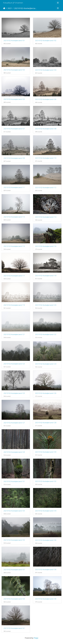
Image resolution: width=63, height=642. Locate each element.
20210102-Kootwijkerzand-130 (45, 452)
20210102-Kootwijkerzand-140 (45, 599)
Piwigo (36, 638)
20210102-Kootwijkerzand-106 (45, 99)
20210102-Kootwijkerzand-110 (45, 158)
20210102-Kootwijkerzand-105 (14, 99)
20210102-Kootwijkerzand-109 (14, 158)
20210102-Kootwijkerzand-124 (45, 364)
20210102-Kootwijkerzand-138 (45, 569)
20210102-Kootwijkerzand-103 (14, 70)
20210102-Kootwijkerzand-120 (45, 305)
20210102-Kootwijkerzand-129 (14, 452)
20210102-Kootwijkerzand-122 (45, 334)
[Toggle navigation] (58, 2)
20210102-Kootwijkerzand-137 (14, 569)
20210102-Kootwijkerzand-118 (45, 275)
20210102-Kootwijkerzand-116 (45, 246)
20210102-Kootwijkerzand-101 (14, 40)
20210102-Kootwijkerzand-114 (45, 217)
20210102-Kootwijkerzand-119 (14, 305)
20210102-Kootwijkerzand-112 (45, 187)
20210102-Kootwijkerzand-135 (14, 540)
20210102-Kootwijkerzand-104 (45, 70)
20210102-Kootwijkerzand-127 (14, 423)
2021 (10, 8)
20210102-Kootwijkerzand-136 (45, 540)
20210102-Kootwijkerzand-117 (14, 276)
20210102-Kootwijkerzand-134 (45, 511)
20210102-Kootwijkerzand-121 (14, 334)
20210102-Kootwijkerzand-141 (14, 628)
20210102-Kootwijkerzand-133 (14, 511)
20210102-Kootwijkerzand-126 (45, 393)
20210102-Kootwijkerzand (25, 8)
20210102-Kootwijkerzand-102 (45, 40)
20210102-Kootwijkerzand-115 (14, 246)
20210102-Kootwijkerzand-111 (14, 187)
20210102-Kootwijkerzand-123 (14, 364)
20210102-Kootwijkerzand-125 (14, 393)
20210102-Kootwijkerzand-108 (45, 129)
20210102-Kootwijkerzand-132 (45, 481)
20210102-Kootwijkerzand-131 (14, 481)
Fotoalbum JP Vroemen (13, 2)
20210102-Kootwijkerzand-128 (45, 422)
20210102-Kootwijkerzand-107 (14, 129)
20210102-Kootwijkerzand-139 (14, 599)
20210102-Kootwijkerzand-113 (14, 217)
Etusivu (4, 8)
